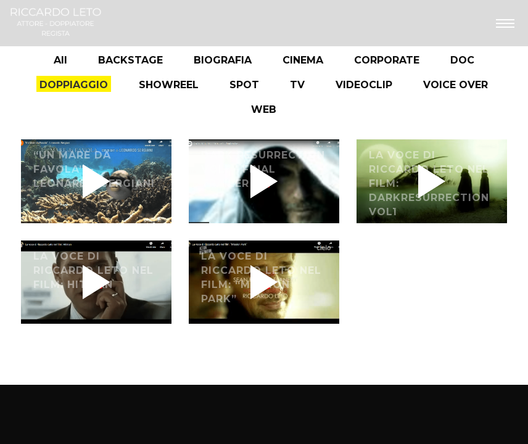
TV (297, 85)
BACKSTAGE (130, 60)
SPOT (244, 85)
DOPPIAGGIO (73, 85)
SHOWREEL (169, 85)
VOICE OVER (455, 85)
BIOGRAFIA (223, 60)
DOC (462, 60)
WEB (263, 109)
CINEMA (303, 60)
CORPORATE (386, 60)
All (60, 60)
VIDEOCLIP (364, 85)
